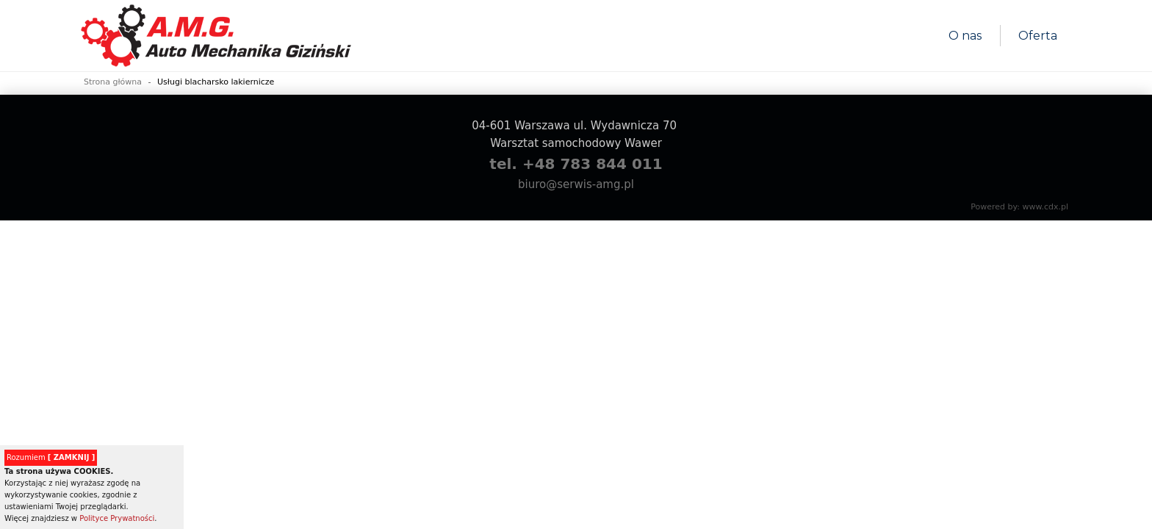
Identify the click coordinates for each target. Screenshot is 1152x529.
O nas (965, 36)
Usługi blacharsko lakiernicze (215, 82)
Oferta (1037, 36)
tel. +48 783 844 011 (575, 164)
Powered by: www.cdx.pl (1019, 207)
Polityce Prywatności (116, 518)
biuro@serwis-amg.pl (576, 184)
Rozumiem (51, 457)
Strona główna (113, 82)
